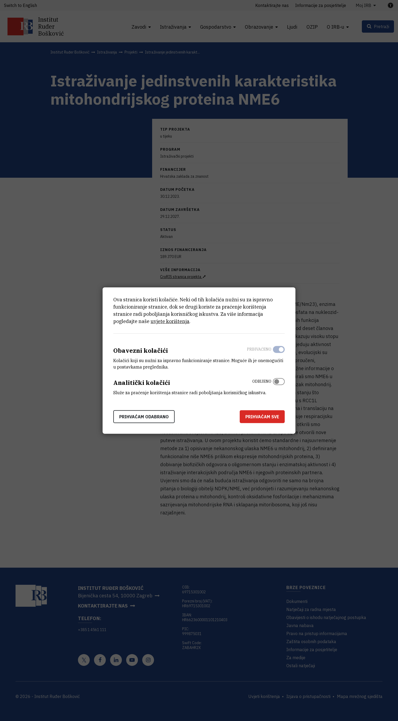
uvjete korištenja (170, 321)
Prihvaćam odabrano (144, 416)
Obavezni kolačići (140, 350)
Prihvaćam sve (262, 416)
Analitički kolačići (141, 382)
